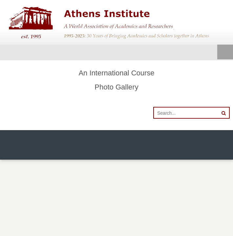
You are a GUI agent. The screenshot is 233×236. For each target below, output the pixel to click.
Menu (225, 52)
